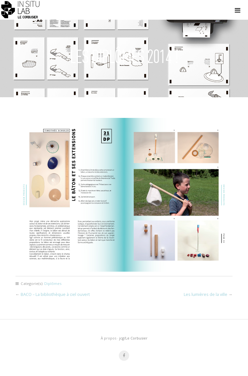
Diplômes (53, 283)
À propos (108, 338)
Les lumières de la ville (205, 294)
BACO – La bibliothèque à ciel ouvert (55, 294)
